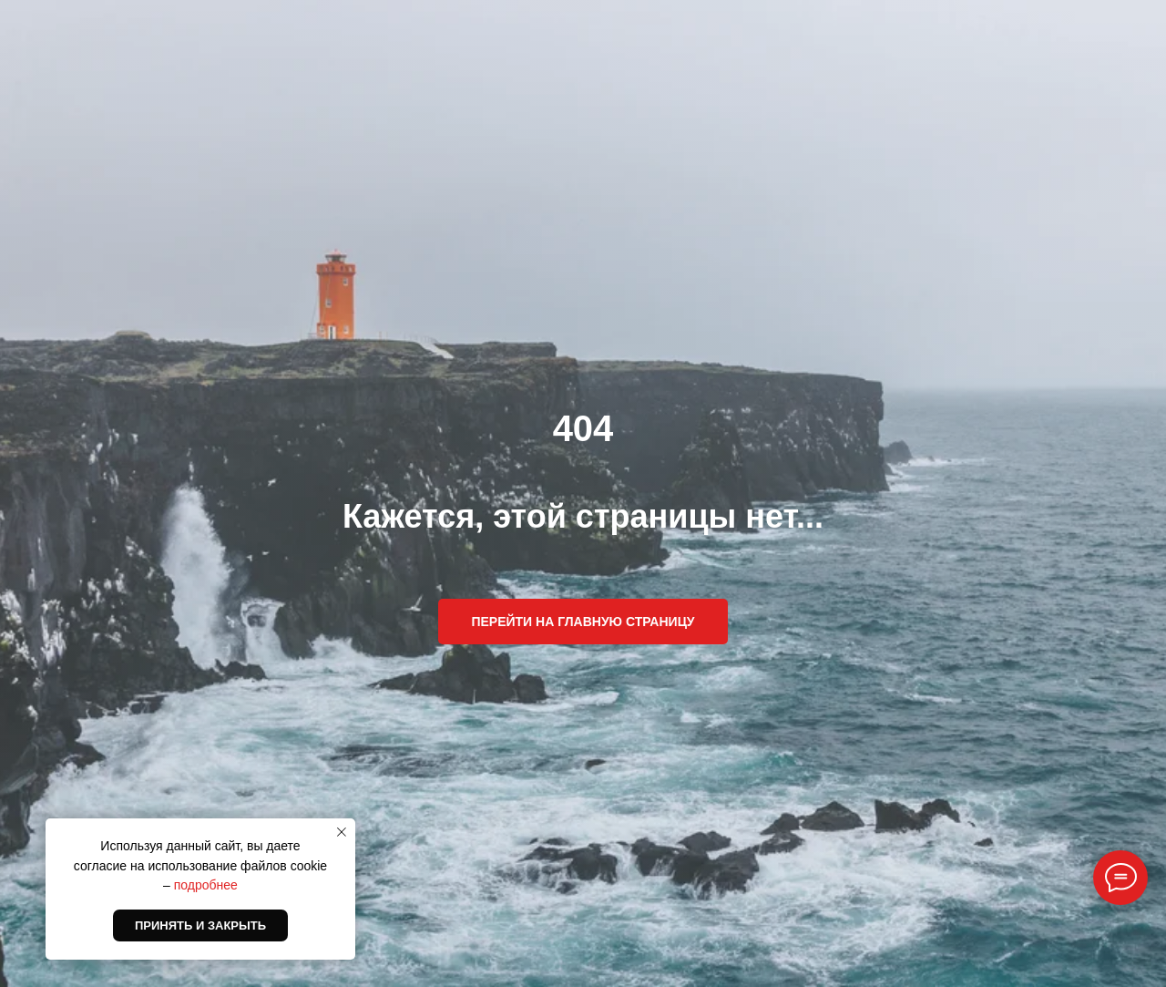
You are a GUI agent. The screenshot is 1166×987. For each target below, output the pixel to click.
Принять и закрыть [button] (200, 925)
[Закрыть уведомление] (341, 832)
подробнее (206, 885)
